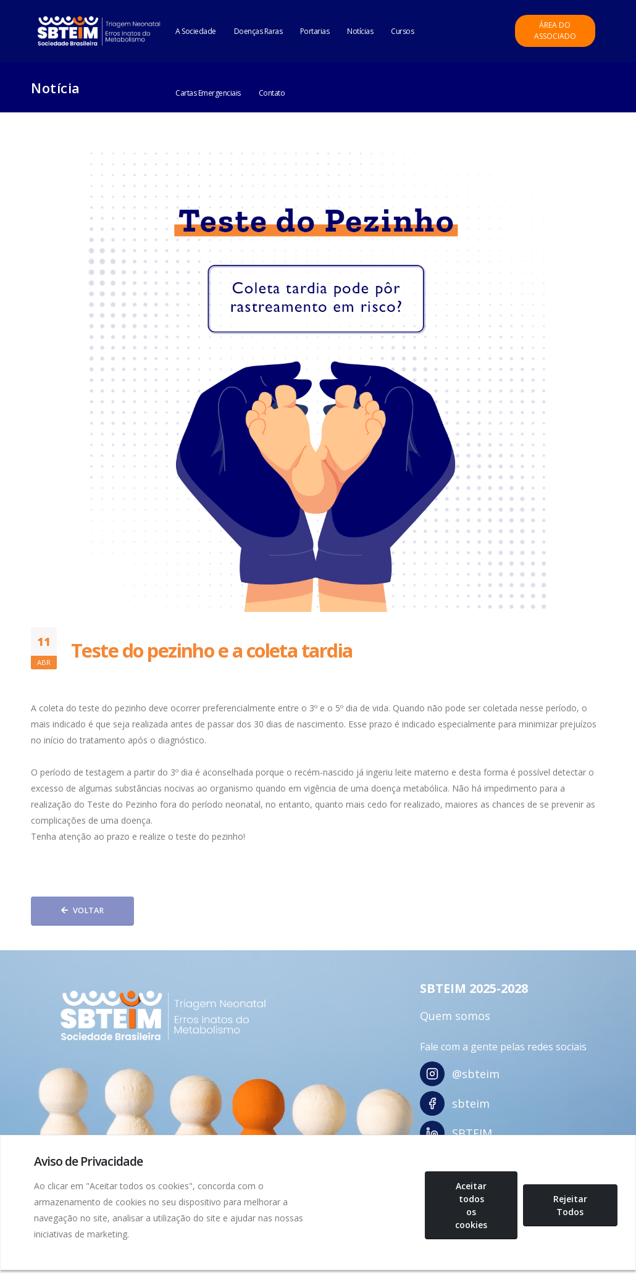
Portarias (315, 31)
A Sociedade (195, 31)
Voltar (82, 910)
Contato (272, 93)
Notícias (360, 31)
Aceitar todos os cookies (471, 1205)
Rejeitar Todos (570, 1205)
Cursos (402, 31)
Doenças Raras (258, 31)
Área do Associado (555, 30)
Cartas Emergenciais (208, 93)
